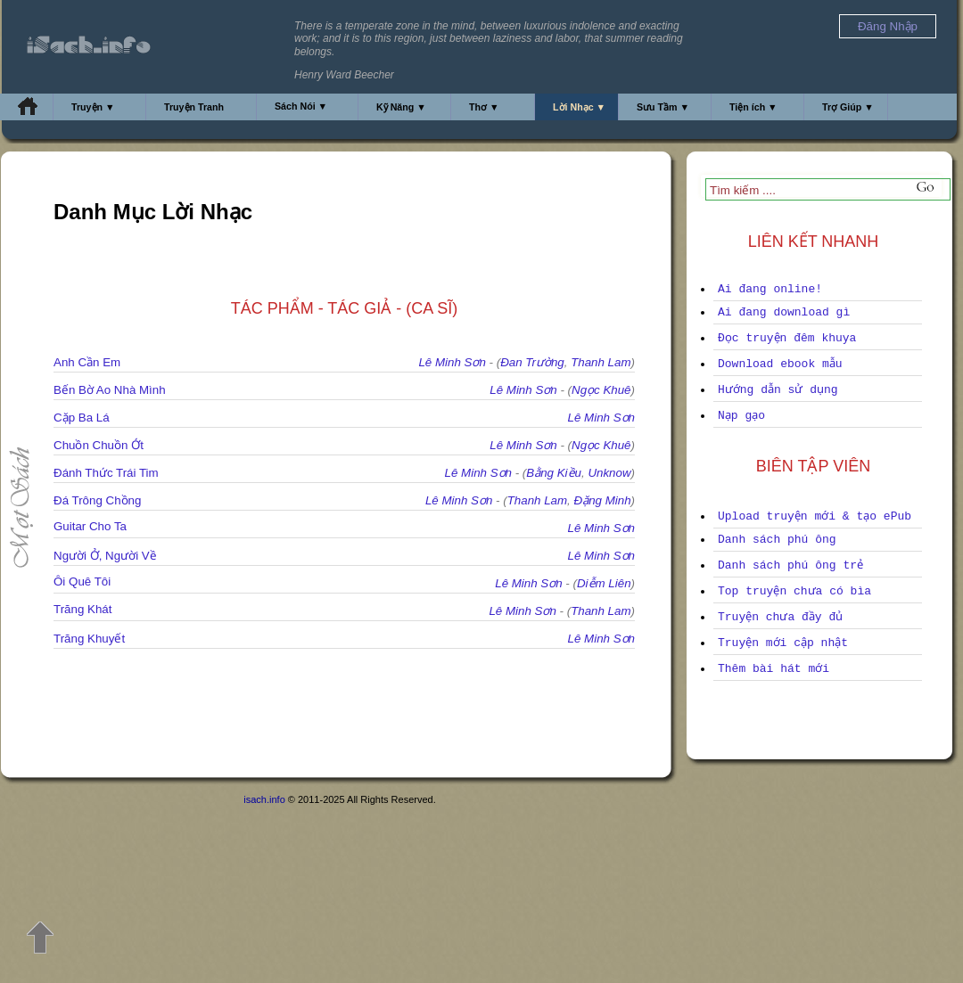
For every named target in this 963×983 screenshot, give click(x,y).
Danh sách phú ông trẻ (790, 565)
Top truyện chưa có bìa (794, 591)
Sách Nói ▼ (301, 106)
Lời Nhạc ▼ (579, 107)
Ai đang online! (770, 289)
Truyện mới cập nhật (783, 643)
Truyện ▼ (93, 107)
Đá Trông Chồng (97, 500)
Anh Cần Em (87, 362)
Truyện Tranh (194, 107)
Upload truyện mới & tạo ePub (814, 516)
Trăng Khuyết (89, 638)
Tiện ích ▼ (753, 107)
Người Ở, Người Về (105, 555)
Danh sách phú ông (777, 539)
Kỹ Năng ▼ (401, 107)
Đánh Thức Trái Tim (106, 472)
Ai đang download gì (784, 312)
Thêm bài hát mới (773, 669)
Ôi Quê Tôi (82, 581)
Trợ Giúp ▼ (848, 107)
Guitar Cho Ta (90, 526)
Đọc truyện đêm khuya (787, 338)
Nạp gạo (741, 415)
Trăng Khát (82, 609)
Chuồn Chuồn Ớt (99, 445)
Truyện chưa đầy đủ (780, 617)
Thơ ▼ (484, 107)
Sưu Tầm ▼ (663, 107)
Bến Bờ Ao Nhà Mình (110, 390)
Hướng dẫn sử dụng (778, 390)
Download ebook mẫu (780, 364)
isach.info (263, 799)
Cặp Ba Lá (82, 417)
